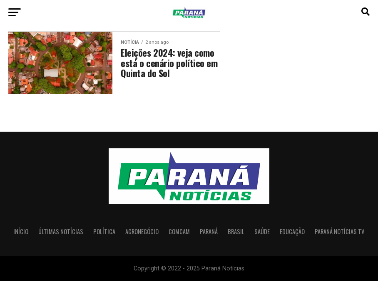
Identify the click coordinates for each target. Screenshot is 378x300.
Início (20, 231)
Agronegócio (142, 231)
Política (104, 231)
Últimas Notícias (60, 231)
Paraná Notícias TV (339, 231)
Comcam (179, 231)
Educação (292, 231)
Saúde (262, 231)
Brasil (236, 231)
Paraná (209, 231)
